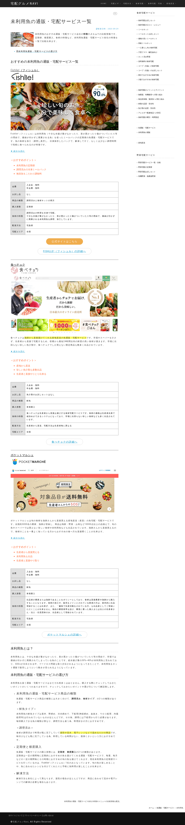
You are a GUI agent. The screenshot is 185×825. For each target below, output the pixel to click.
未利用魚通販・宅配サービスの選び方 (36, 51)
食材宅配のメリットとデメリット (151, 90)
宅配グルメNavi (24, 3)
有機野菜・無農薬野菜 (147, 176)
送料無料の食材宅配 (146, 61)
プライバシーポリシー (32, 815)
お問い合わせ (48, 815)
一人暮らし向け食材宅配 (147, 47)
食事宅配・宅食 (155, 3)
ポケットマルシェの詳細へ (64, 634)
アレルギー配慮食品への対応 (149, 113)
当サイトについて (15, 815)
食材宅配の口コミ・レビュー (149, 25)
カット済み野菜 (144, 56)
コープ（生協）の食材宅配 (148, 66)
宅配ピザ (115, 3)
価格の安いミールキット (147, 38)
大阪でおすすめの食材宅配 (148, 79)
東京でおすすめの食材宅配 (148, 75)
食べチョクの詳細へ (64, 441)
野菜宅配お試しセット (147, 171)
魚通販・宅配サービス (147, 128)
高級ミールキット (145, 43)
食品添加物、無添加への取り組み (151, 99)
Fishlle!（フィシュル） (54, 763)
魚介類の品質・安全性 (147, 108)
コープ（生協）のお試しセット (150, 70)
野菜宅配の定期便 (145, 167)
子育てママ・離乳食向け (147, 52)
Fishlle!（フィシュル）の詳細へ (64, 251)
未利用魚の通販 (144, 132)
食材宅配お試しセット (147, 20)
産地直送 (170, 3)
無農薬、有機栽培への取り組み (150, 94)
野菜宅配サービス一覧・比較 (149, 162)
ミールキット (143, 29)
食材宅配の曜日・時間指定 (148, 117)
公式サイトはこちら (64, 241)
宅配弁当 (127, 3)
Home (104, 3)
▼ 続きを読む (18, 151)
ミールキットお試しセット (148, 34)
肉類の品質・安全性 (146, 103)
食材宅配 (140, 3)
